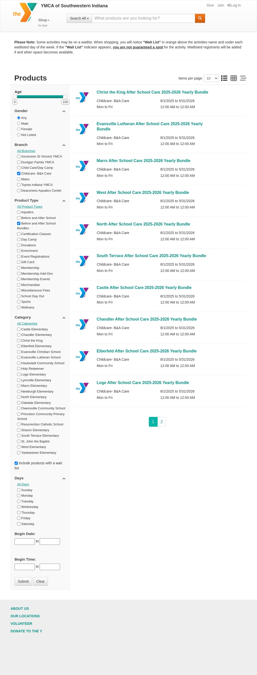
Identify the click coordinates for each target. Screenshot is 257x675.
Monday (25, 495)
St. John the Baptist (33, 441)
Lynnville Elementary (34, 380)
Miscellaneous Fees (33, 290)
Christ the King (30, 340)
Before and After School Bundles (36, 225)
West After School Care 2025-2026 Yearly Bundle (143, 192)
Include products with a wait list (38, 465)
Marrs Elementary (32, 386)
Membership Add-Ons (35, 273)
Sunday (24, 490)
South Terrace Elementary (38, 435)
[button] (44, 23)
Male (22, 123)
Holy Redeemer (30, 368)
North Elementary (32, 397)
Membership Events (33, 279)
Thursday (26, 512)
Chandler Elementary (34, 335)
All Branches (26, 151)
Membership (28, 268)
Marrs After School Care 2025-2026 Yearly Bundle (143, 161)
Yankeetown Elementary (36, 453)
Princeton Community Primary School (41, 416)
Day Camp (27, 239)
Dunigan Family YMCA (35, 162)
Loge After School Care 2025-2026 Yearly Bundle (143, 383)
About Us (20, 609)
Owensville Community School (41, 408)
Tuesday (25, 501)
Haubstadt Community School (41, 363)
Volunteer (21, 624)
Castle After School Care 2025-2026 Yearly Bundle (144, 287)
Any (22, 118)
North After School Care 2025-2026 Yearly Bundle (143, 224)
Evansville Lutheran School (38, 357)
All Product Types (29, 206)
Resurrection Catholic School (40, 424)
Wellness (25, 307)
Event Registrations (33, 256)
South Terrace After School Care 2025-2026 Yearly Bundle (151, 256)
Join (220, 5)
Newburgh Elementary (35, 391)
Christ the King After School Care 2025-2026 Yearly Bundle (152, 92)
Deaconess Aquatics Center (39, 190)
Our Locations (25, 616)
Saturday (25, 524)
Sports (24, 302)
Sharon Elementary (33, 430)
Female (24, 129)
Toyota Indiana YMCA (35, 185)
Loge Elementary (31, 374)
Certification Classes (34, 234)
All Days (23, 484)
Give (210, 5)
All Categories (27, 323)
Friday (23, 518)
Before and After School (36, 218)
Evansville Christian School (38, 352)
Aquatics (25, 212)
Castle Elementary (32, 329)
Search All (79, 18)
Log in (234, 5)
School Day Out (30, 296)
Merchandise (28, 285)
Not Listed (26, 135)
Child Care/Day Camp (35, 168)
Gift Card (25, 262)
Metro (23, 179)
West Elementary (31, 447)
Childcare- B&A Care (34, 173)
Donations (26, 245)
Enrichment (27, 251)
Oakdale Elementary (34, 403)
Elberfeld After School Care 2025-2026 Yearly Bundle (147, 351)
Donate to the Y (26, 631)
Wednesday (27, 507)
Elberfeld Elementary (34, 346)
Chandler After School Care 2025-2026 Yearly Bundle (147, 319)
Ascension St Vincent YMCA (39, 156)
